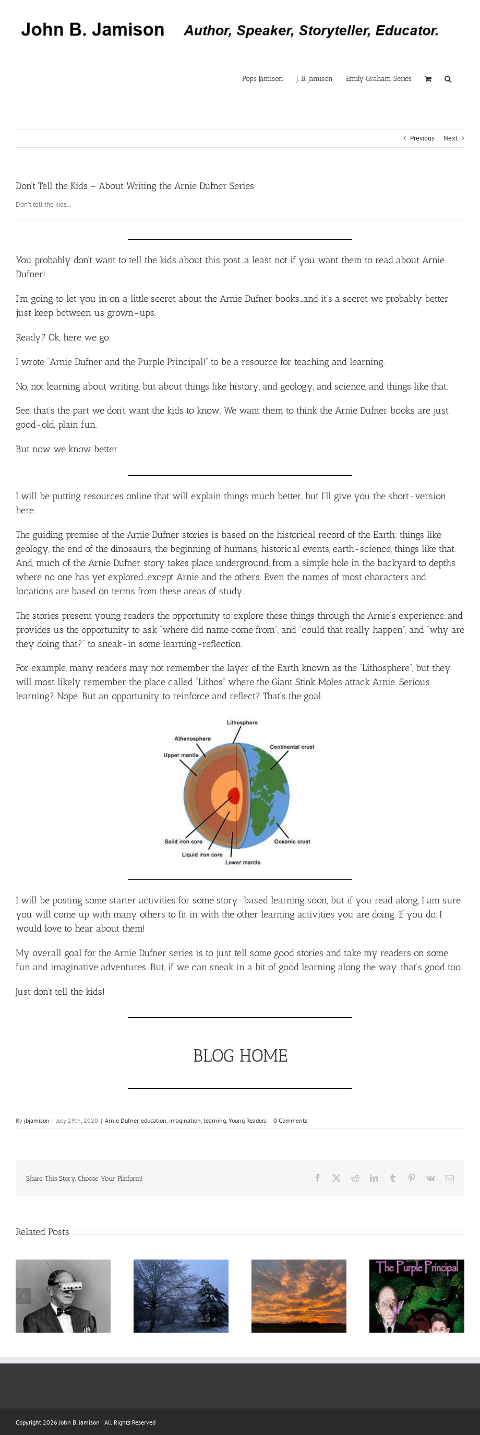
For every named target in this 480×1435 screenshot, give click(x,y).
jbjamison (37, 1120)
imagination (185, 1120)
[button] (448, 78)
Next (450, 138)
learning (214, 1120)
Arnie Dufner (121, 1120)
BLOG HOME (240, 1055)
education (153, 1120)
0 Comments (290, 1120)
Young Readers (248, 1120)
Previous (422, 138)
